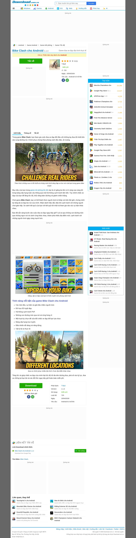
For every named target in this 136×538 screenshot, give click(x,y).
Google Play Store (102, 91)
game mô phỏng (36, 190)
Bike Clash (24, 459)
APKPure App (100, 96)
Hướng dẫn (94, 529)
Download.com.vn (14, 45)
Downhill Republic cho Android (27, 512)
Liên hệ (101, 529)
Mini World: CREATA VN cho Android (102, 124)
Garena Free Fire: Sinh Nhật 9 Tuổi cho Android (104, 156)
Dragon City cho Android (102, 188)
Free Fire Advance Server (103, 118)
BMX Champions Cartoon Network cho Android (68, 519)
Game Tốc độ (60, 45)
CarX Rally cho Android (104, 258)
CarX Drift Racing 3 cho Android (107, 265)
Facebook (109, 529)
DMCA (122, 529)
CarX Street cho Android (104, 291)
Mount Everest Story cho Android (28, 518)
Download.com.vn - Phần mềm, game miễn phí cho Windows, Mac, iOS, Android (25, 3)
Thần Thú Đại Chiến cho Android (102, 140)
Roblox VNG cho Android (103, 183)
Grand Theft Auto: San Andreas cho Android (106, 234)
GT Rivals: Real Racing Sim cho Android (105, 240)
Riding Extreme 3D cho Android (65, 506)
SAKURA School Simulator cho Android (103, 107)
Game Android (32, 45)
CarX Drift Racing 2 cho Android (107, 271)
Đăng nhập (60, 529)
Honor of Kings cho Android (103, 134)
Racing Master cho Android (105, 245)
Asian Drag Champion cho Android (107, 278)
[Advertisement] (68, 29)
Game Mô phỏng (46, 45)
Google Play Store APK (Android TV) (102, 151)
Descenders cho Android (63, 512)
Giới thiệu (17, 133)
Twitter (116, 529)
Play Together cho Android (103, 145)
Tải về (36, 133)
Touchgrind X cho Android (26, 500)
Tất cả (15, 8)
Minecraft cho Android (103, 172)
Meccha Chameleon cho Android (102, 86)
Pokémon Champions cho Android (103, 102)
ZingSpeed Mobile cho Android (106, 252)
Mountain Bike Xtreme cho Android (29, 506)
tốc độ (45, 190)
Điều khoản (77, 529)
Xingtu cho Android (102, 161)
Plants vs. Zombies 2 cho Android (103, 178)
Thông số (27, 133)
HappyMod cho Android (103, 112)
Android (21, 45)
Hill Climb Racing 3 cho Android (107, 284)
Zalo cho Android (102, 166)
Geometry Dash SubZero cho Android (103, 129)
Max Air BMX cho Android (63, 500)
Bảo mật (85, 529)
